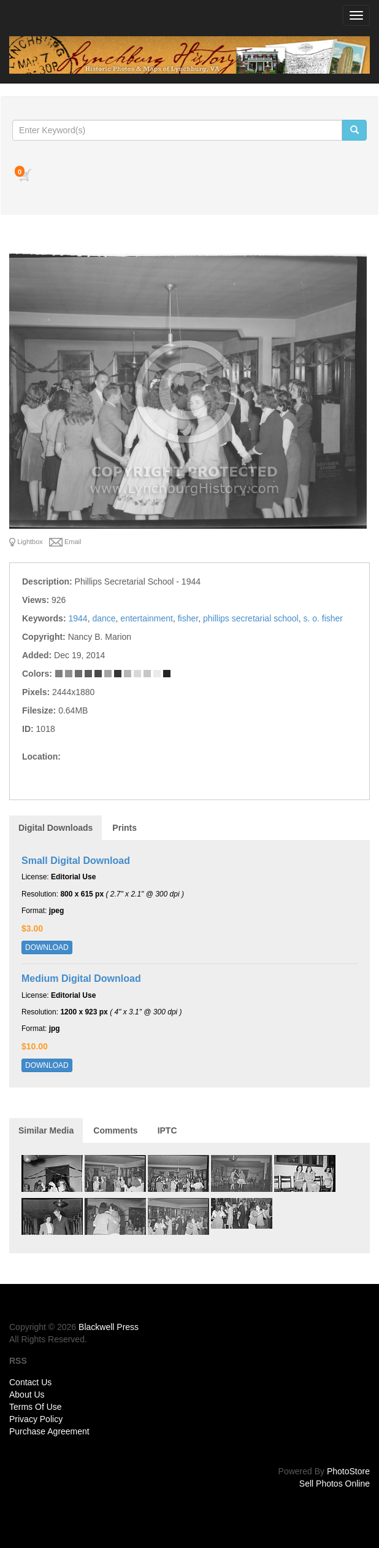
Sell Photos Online (334, 1483)
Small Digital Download (75, 860)
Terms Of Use (35, 1407)
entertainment (146, 618)
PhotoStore (348, 1471)
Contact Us (30, 1382)
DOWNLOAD (47, 947)
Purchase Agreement (49, 1431)
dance (103, 618)
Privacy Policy (36, 1419)
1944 (77, 618)
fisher (188, 618)
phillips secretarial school (251, 618)
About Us (27, 1394)
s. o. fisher (323, 618)
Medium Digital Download (81, 978)
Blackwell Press (108, 1327)
